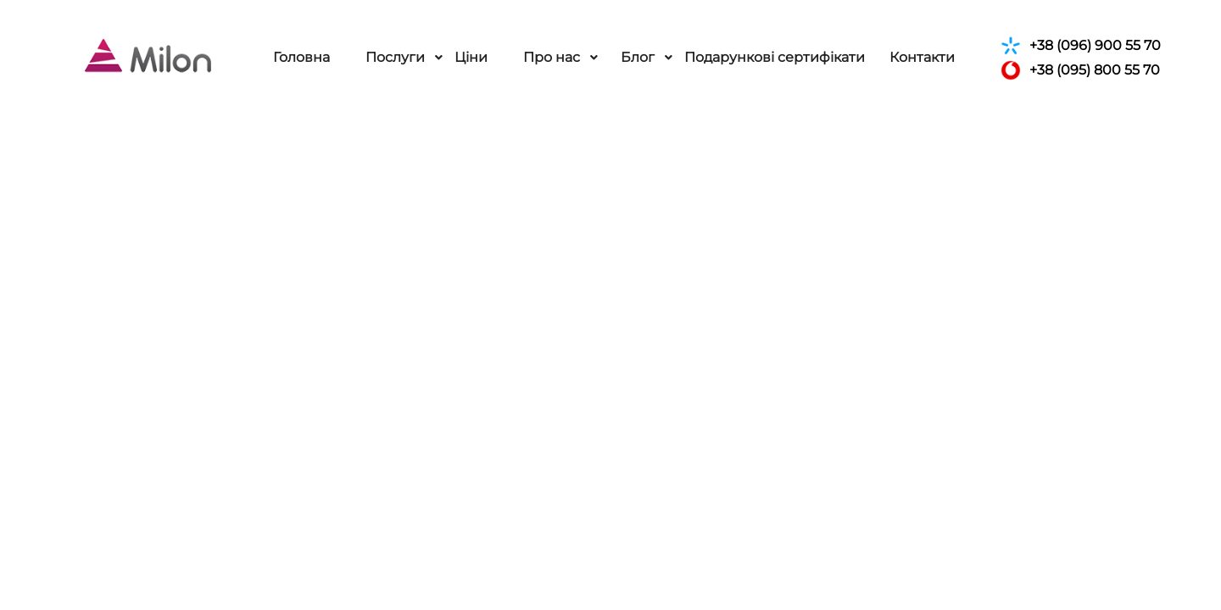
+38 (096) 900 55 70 (1081, 46)
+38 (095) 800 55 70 (1080, 70)
